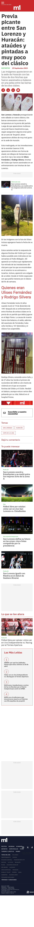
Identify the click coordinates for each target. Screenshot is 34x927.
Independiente (6, 857)
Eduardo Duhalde (12, 865)
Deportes (5, 68)
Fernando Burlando (7, 877)
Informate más (15, 182)
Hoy (4, 504)
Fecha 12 (5, 571)
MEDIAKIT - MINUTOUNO (7, 887)
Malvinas (15, 855)
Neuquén (17, 862)
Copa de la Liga (8, 433)
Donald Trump (5, 872)
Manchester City (19, 860)
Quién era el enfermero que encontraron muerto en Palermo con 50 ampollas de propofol (16, 699)
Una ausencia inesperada (10, 536)
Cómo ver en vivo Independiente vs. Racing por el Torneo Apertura (16, 676)
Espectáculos (13, 849)
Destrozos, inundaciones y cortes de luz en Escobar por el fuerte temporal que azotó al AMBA (16, 687)
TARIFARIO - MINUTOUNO (8, 888)
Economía (19, 846)
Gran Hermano (6, 870)
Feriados (15, 870)
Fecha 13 (5, 469)
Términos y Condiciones (9, 880)
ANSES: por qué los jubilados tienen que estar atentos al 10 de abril (16, 664)
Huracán (19, 428)
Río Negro (4, 867)
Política (4, 846)
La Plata (10, 862)
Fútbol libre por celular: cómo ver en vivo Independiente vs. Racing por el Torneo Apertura (16, 642)
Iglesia (3, 862)
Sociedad (11, 846)
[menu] (3, 2)
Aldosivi (12, 867)
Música (15, 857)
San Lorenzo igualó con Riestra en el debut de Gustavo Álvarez (14, 575)
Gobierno (4, 875)
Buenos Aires (13, 875)
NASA (19, 872)
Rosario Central (6, 860)
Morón (14, 872)
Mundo (18, 851)
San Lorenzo (7, 428)
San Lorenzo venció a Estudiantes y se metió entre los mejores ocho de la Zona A (22, 187)
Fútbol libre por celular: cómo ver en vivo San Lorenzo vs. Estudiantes (14, 508)
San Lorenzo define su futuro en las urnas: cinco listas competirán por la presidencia (16, 542)
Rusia (3, 865)
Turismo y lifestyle (7, 851)
